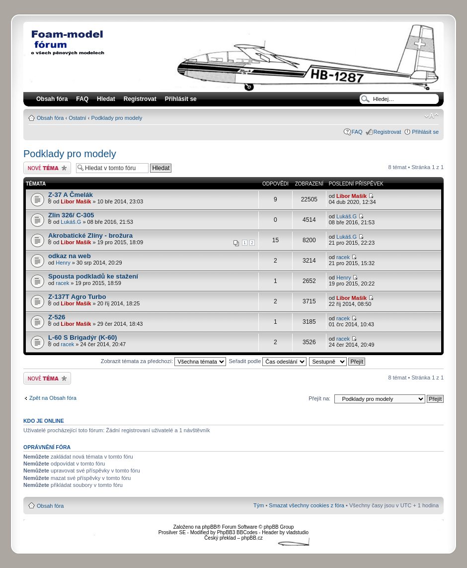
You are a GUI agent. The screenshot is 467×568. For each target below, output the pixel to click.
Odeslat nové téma (47, 168)
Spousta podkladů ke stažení (93, 276)
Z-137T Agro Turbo (77, 296)
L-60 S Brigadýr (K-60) (82, 337)
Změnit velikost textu (431, 115)
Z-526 (56, 317)
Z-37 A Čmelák (70, 194)
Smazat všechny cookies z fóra (306, 505)
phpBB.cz (252, 538)
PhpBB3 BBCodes (237, 532)
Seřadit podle (268, 361)
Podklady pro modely (116, 118)
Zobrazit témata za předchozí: (164, 361)
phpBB (209, 527)
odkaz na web (69, 256)
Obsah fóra (50, 118)
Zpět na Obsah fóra (53, 398)
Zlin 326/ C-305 (71, 215)
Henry (63, 263)
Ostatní (77, 118)
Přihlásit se (425, 132)
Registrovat (140, 98)
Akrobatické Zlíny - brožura (90, 235)
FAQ (357, 132)
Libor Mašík (76, 201)
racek (343, 257)
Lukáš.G (71, 222)
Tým (258, 505)
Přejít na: (319, 398)
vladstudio (297, 532)
